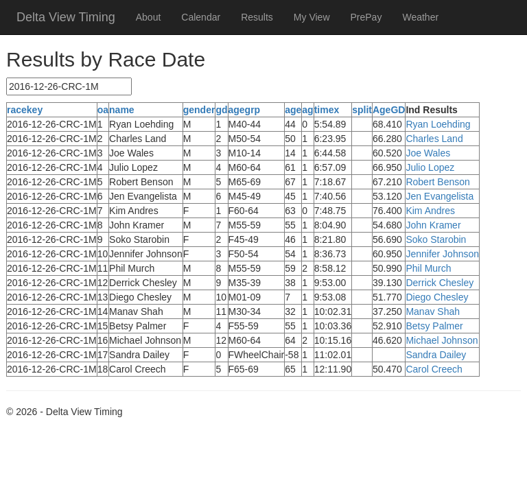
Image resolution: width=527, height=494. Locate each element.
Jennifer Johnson (442, 253)
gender (199, 109)
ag (307, 109)
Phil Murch (428, 268)
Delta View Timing (65, 17)
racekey (25, 109)
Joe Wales (428, 153)
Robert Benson (437, 181)
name (121, 109)
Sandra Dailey (436, 354)
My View (312, 17)
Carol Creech (434, 369)
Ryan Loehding (438, 124)
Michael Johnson (442, 340)
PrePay (366, 17)
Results (257, 17)
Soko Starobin (436, 239)
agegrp (245, 109)
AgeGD (389, 109)
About (148, 17)
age (293, 109)
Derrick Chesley (439, 282)
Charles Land (434, 138)
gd (221, 109)
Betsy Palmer (434, 325)
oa (102, 109)
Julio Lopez (430, 167)
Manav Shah (433, 311)
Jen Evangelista (439, 196)
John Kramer (433, 225)
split (362, 109)
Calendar (200, 17)
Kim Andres (430, 210)
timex (327, 109)
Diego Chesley (437, 297)
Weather (420, 17)
